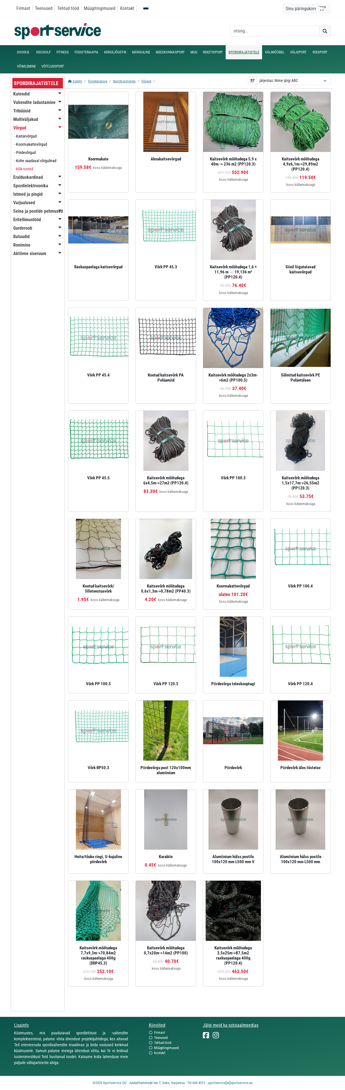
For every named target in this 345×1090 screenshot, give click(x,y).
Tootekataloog (97, 81)
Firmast (23, 8)
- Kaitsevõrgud (25, 136)
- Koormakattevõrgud (30, 144)
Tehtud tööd (68, 8)
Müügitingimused (99, 8)
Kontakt (127, 8)
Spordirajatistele (124, 81)
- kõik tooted (23, 169)
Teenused (43, 8)
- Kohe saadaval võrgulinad (35, 160)
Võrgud (146, 81)
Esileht (75, 81)
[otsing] (274, 31)
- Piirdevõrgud (25, 152)
